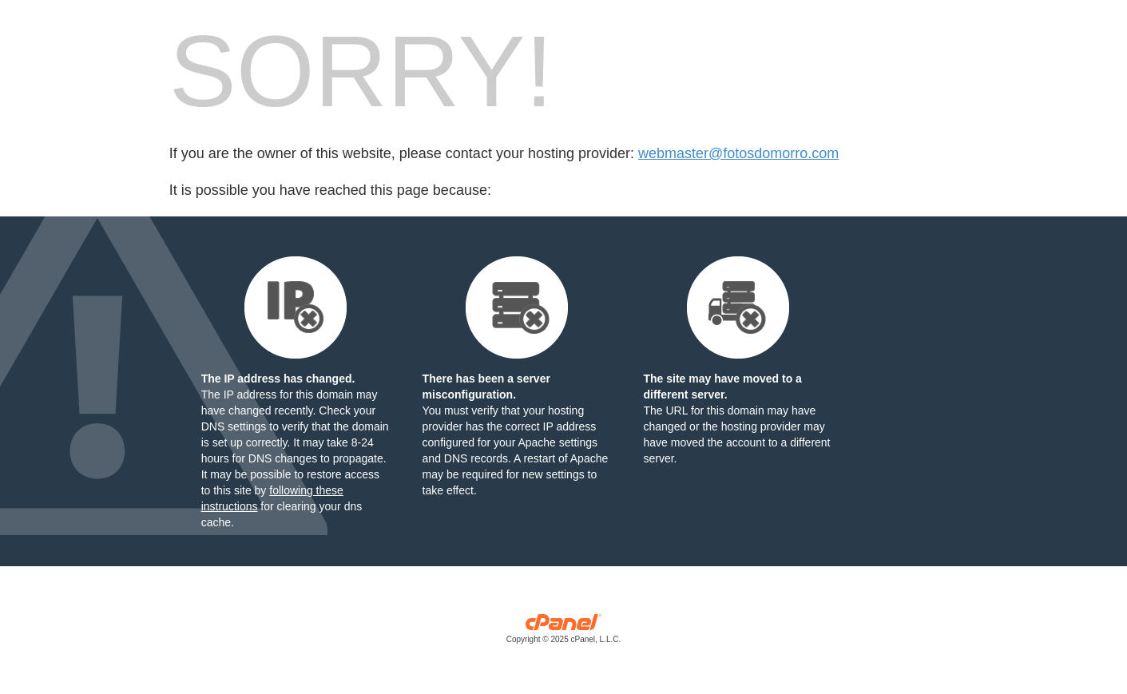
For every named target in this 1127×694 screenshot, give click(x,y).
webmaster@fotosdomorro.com (738, 153)
